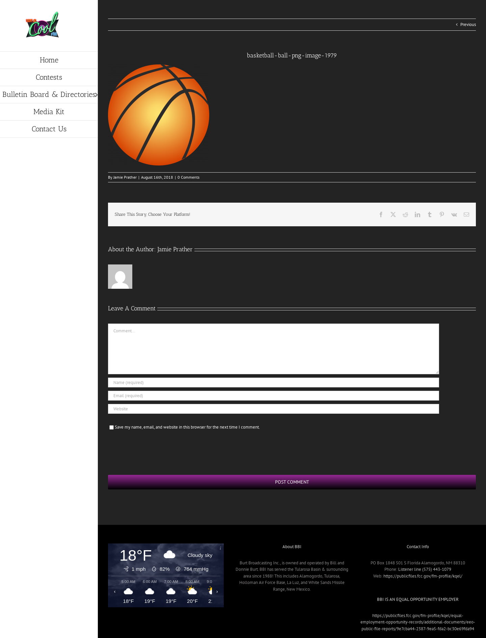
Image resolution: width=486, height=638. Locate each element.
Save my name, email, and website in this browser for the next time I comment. (187, 427)
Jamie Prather (125, 177)
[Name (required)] (273, 382)
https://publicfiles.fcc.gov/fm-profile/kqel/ (422, 576)
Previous (468, 24)
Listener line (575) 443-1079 (424, 569)
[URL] (273, 409)
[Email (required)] (273, 396)
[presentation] (159, 451)
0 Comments (188, 177)
